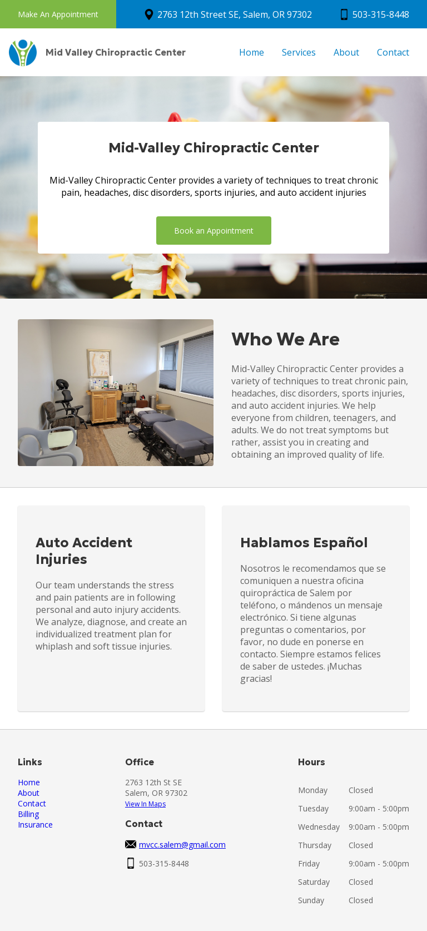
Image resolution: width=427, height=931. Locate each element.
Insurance (35, 824)
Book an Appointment (214, 230)
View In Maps (145, 804)
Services (299, 52)
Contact (393, 52)
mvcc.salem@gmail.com (182, 844)
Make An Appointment (58, 14)
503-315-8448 (380, 14)
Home (251, 52)
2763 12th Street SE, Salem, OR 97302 (234, 14)
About (346, 52)
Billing (28, 814)
